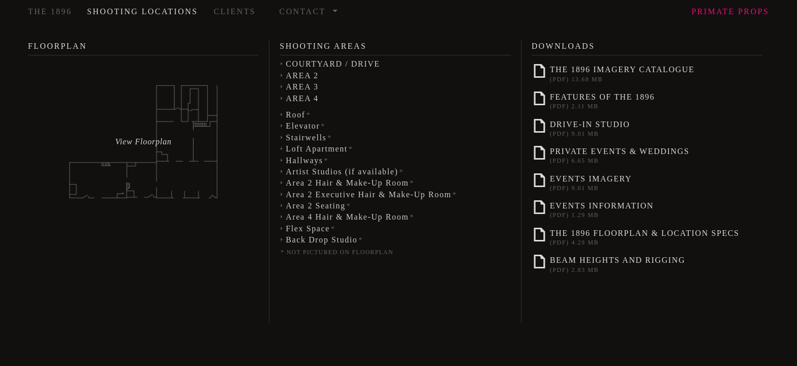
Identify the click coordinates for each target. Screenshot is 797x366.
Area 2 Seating (318, 205)
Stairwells (309, 137)
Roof (298, 114)
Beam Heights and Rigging (646, 263)
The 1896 (50, 11)
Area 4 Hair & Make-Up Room (350, 216)
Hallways (307, 160)
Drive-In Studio (646, 127)
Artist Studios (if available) (345, 171)
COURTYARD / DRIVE (333, 63)
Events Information (646, 209)
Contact (309, 8)
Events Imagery (646, 182)
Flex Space (310, 228)
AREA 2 (302, 75)
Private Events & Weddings (646, 154)
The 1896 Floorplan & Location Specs (646, 236)
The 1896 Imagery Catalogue (646, 73)
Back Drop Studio (324, 239)
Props (730, 11)
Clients (235, 11)
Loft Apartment (319, 148)
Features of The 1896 (646, 100)
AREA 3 (302, 86)
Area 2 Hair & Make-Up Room (350, 182)
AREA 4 (302, 98)
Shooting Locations (142, 11)
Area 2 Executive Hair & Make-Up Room (371, 194)
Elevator (305, 125)
